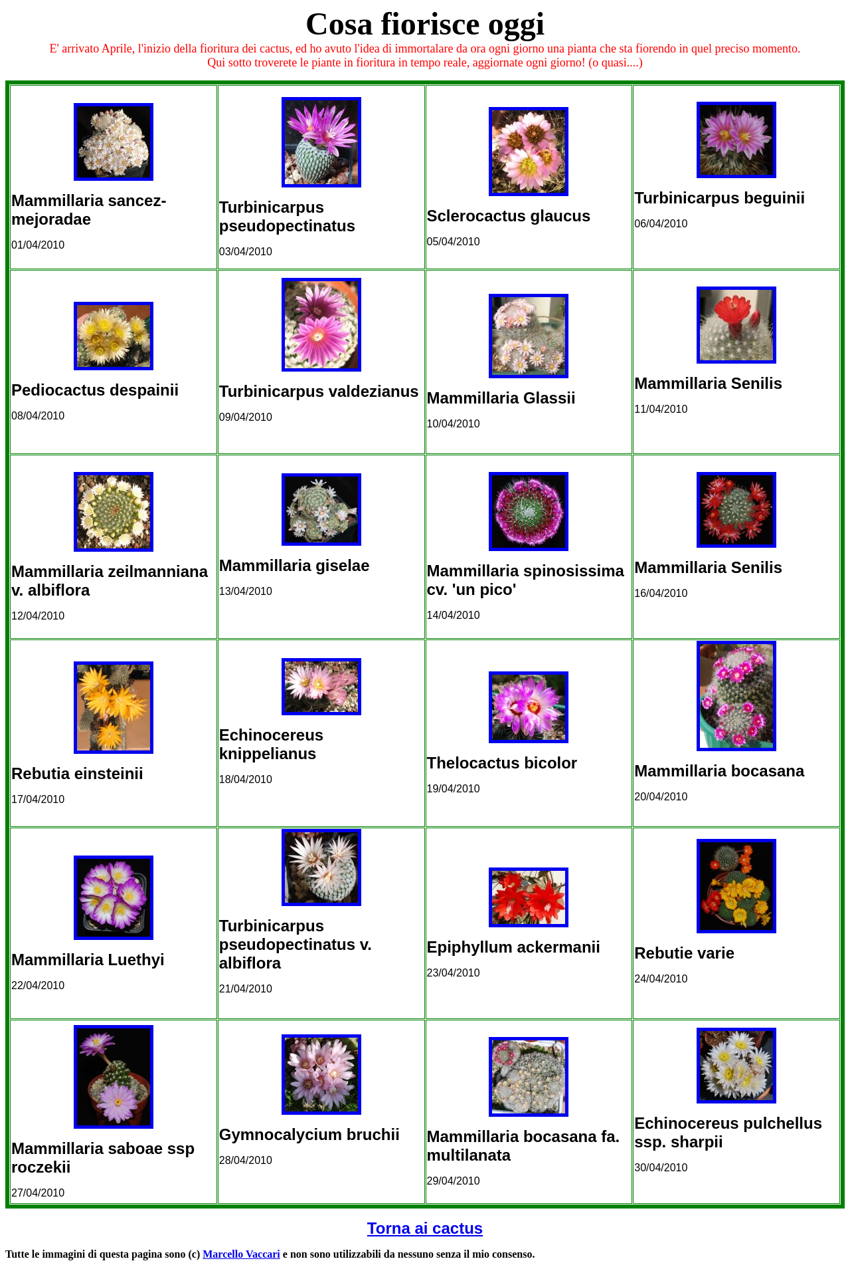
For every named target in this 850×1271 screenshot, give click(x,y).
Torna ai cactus (425, 1228)
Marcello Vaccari (241, 1254)
